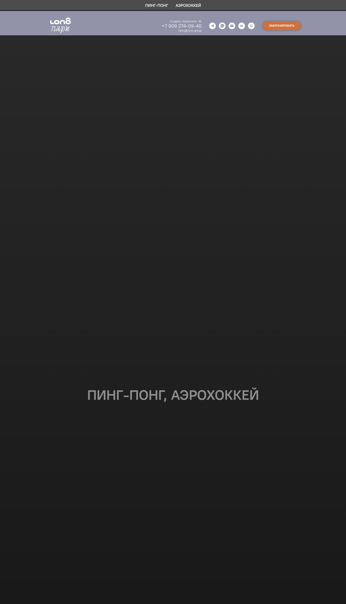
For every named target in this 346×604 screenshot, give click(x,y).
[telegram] (212, 26)
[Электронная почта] (232, 26)
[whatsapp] (222, 26)
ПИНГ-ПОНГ (156, 5)
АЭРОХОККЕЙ (188, 5)
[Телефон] (251, 26)
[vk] (241, 26)
